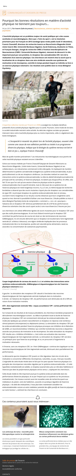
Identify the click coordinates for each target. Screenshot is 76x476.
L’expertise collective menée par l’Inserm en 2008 (21, 125)
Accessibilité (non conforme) (12, 469)
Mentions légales (8, 466)
